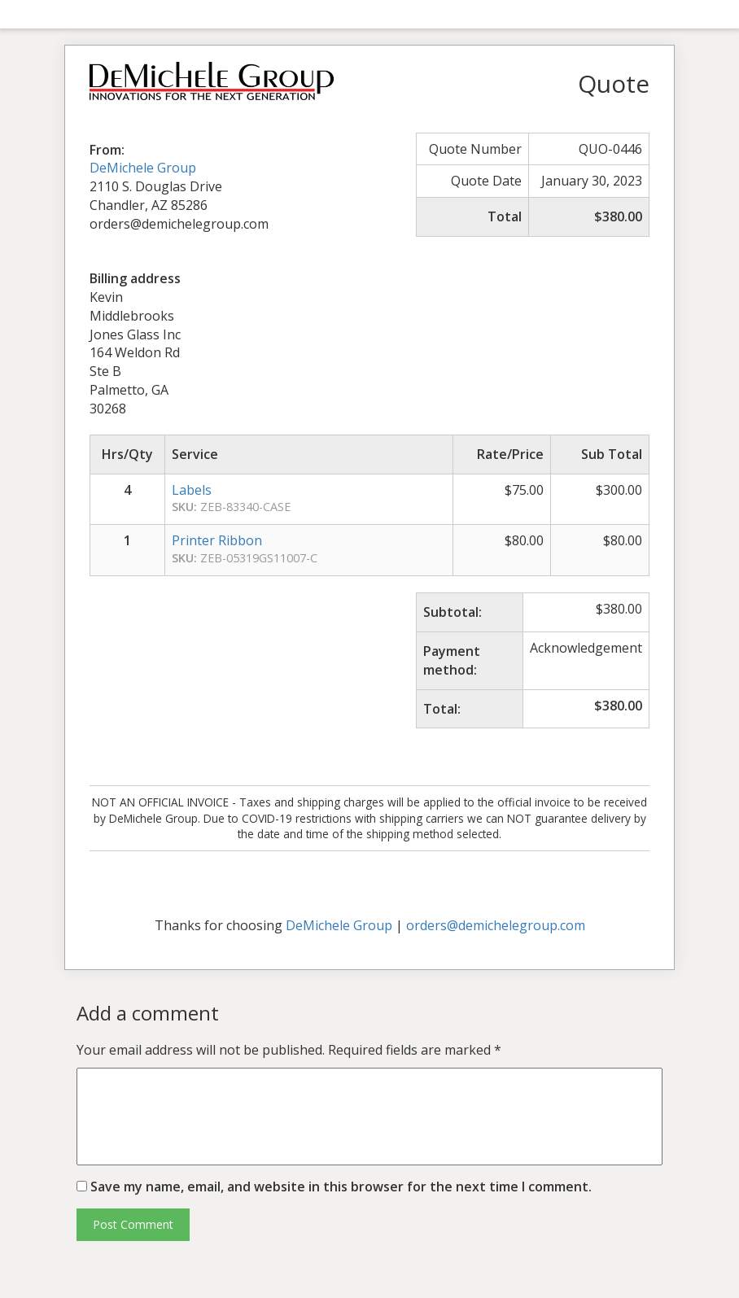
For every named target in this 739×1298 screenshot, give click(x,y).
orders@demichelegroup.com (495, 925)
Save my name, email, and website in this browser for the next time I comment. (341, 1186)
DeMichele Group (143, 168)
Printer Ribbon (217, 540)
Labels (192, 490)
